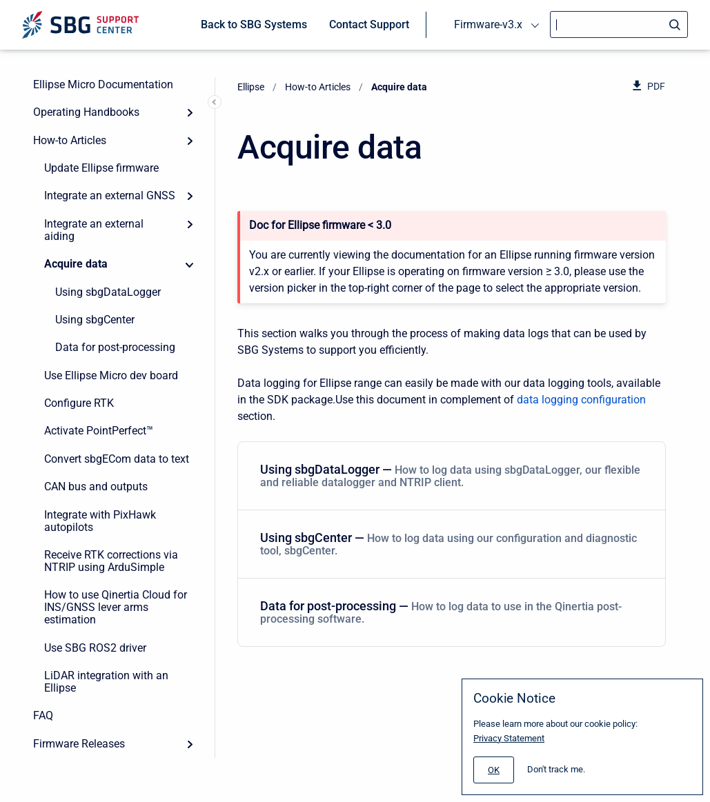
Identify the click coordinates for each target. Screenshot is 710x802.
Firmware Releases (79, 743)
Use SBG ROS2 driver (95, 647)
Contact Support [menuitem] (369, 24)
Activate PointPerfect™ (98, 430)
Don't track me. (556, 769)
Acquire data (76, 263)
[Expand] (190, 112)
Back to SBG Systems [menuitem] (254, 24)
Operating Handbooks (86, 112)
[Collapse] (190, 264)
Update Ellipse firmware (101, 167)
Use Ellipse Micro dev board (111, 375)
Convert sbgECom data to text (116, 458)
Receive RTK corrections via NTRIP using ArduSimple (111, 561)
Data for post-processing (115, 347)
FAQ (43, 715)
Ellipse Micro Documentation (103, 84)
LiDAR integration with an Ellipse (106, 681)
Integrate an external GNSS (109, 195)
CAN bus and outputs (96, 486)
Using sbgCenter (95, 319)
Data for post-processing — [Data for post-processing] (449, 612)
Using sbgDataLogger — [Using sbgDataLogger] (450, 475)
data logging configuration (581, 399)
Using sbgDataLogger (108, 292)
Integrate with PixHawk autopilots (100, 521)
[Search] (619, 24)
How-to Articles (69, 140)
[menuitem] (451, 476)
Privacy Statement (508, 738)
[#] (493, 769)
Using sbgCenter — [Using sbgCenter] (449, 543)
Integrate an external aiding (94, 230)
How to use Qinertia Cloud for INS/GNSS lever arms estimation (115, 607)
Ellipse (250, 86)
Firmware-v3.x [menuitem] (488, 24)
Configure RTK (79, 403)
